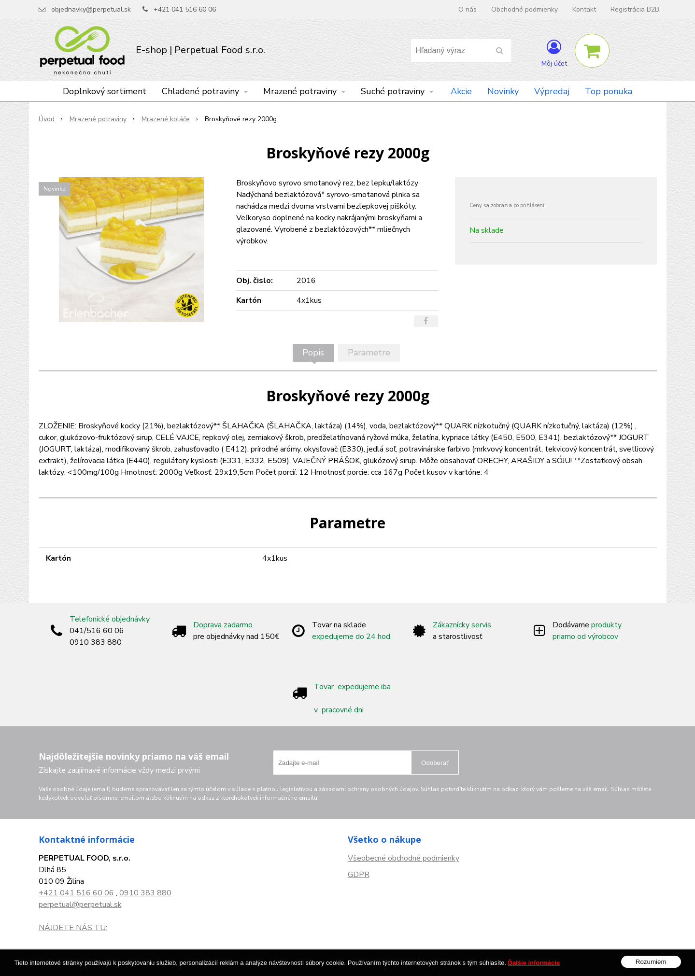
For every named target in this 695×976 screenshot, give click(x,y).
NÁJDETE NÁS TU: (73, 927)
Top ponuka (608, 91)
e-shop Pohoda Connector (389, 962)
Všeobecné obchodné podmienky (403, 858)
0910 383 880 (145, 893)
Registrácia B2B (634, 9)
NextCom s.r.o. (455, 962)
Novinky (503, 91)
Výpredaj (551, 91)
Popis (313, 352)
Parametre (369, 352)
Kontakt (584, 9)
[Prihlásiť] (554, 53)
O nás (467, 9)
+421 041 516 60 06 (185, 9)
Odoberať (435, 762)
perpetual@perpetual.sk (80, 904)
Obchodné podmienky (524, 9)
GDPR (358, 874)
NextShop (332, 962)
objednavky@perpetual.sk (91, 9)
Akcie (461, 91)
